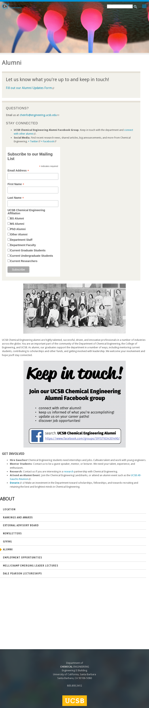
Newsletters (12, 533)
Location (9, 509)
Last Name (15, 198)
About (7, 499)
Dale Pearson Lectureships (22, 573)
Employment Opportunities (22, 557)
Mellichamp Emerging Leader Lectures (30, 565)
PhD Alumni (18, 229)
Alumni (8, 549)
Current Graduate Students (28, 250)
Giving (7, 541)
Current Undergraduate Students (31, 255)
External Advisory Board (21, 525)
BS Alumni (17, 218)
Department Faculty (23, 245)
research (69, 471)
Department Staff (21, 239)
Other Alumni (18, 234)
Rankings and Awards (18, 517)
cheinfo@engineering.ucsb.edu (39, 115)
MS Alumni (17, 223)
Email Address (18, 170)
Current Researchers (23, 261)
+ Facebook (48, 141)
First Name (15, 184)
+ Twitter (34, 141)
